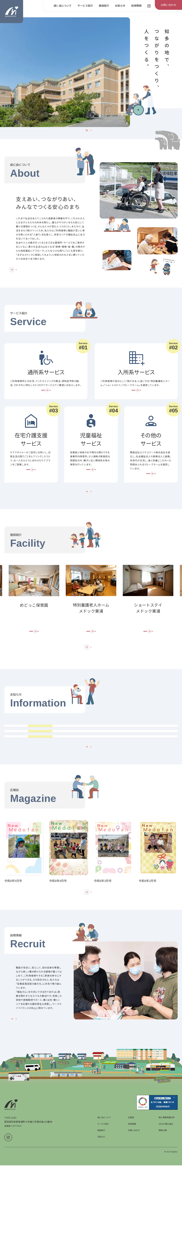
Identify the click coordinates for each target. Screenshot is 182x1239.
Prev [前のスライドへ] (4, 633)
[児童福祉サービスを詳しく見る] (91, 494)
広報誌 (131, 1211)
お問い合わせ (134, 1224)
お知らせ (101, 1230)
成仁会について (104, 1211)
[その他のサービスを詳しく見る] (151, 498)
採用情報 (132, 1217)
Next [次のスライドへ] (177, 633)
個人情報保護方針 (167, 1211)
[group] (65, 72)
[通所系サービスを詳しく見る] (46, 409)
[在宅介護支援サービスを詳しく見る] (31, 494)
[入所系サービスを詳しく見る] (136, 409)
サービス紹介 (103, 1217)
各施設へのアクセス (13, 1219)
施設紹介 (101, 1224)
